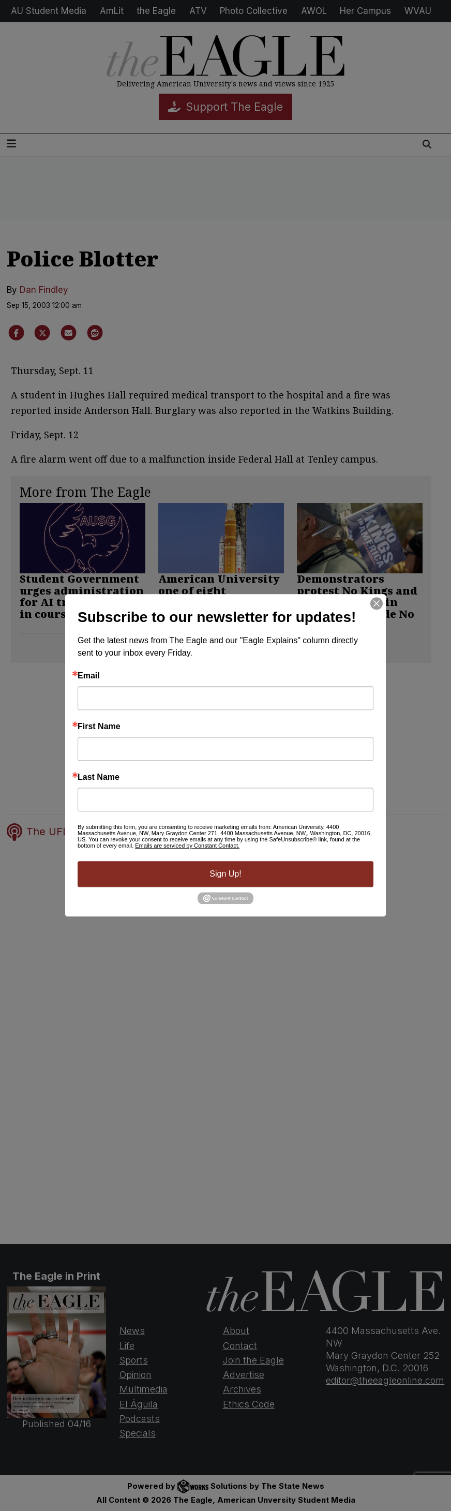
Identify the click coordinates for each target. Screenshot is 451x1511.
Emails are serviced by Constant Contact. (187, 845)
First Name (99, 726)
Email (89, 676)
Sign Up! (225, 873)
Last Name (98, 777)
